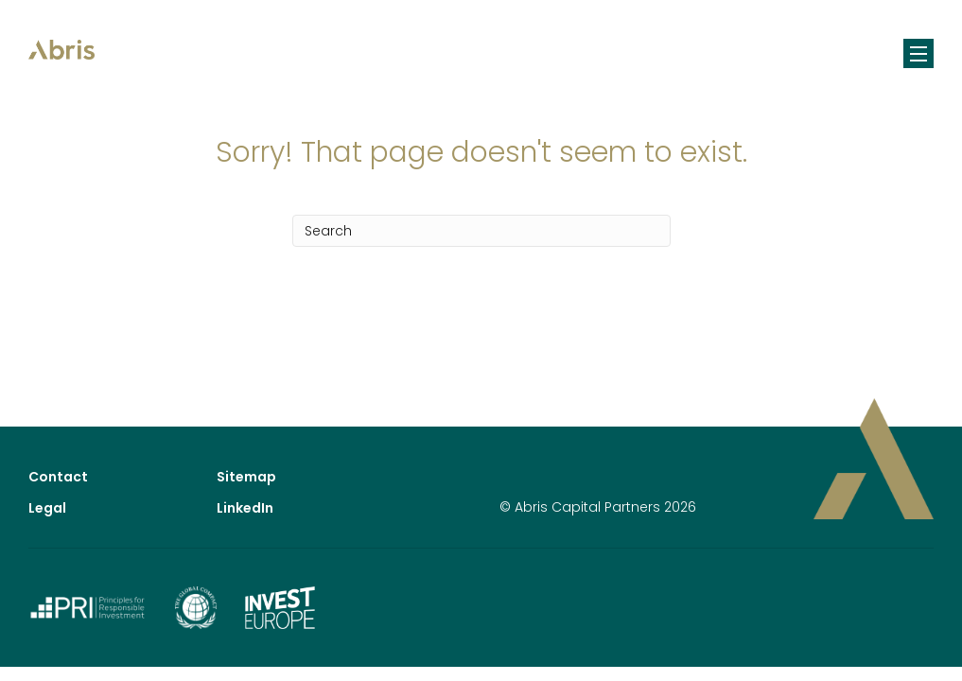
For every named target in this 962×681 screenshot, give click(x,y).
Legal (47, 507)
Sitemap (246, 476)
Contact (58, 476)
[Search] (481, 231)
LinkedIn (245, 507)
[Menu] (918, 53)
